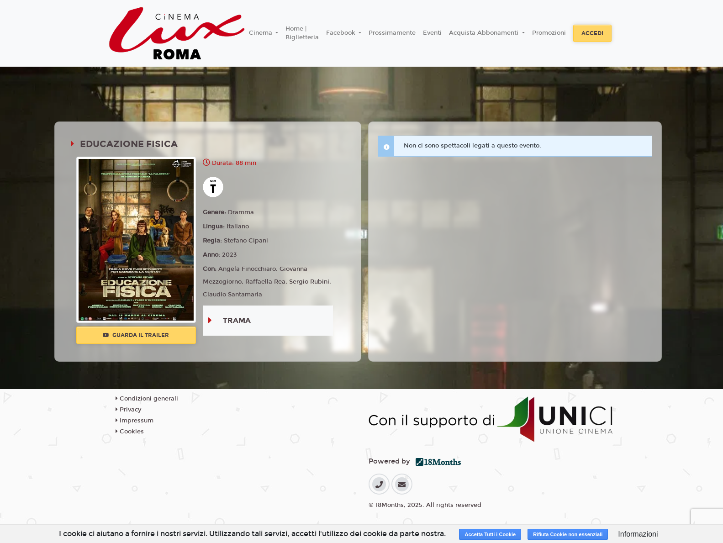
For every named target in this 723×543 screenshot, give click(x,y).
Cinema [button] (261, 33)
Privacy (128, 409)
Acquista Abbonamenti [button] (484, 33)
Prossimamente (392, 33)
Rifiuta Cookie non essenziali (567, 534)
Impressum (134, 420)
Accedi (592, 33)
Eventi (432, 33)
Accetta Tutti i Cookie (490, 534)
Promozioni (549, 33)
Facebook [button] (341, 33)
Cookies (130, 431)
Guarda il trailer (136, 335)
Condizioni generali (147, 398)
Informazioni (638, 534)
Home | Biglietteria (302, 33)
